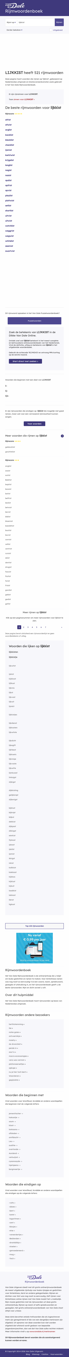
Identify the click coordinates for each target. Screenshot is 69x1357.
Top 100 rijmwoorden (34, 926)
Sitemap (35, 1354)
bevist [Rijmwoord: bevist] (8, 512)
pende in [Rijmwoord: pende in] (13, 1048)
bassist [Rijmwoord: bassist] (8, 489)
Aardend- (13, 1153)
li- (6, 386)
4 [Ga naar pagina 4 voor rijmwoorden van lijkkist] (32, 627)
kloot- (11, 1125)
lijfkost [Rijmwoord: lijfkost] (12, 683)
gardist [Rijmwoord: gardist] (8, 590)
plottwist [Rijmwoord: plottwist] (9, 200)
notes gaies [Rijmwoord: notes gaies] (14, 1032)
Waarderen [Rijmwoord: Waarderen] (14, 1076)
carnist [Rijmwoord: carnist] (8, 539)
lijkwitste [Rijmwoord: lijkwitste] (13, 732)
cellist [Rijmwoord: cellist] (7, 544)
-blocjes (12, 1226)
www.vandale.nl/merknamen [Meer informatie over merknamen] (42, 1331)
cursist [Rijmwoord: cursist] (8, 553)
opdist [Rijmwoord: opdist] (8, 180)
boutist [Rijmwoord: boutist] (8, 530)
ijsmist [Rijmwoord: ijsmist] (8, 150)
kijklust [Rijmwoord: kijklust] (12, 881)
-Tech (11, 1258)
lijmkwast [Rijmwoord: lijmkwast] (13, 773)
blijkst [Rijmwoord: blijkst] (11, 817)
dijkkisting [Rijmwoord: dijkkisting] (13, 790)
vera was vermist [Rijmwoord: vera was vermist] (16, 1060)
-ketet (11, 1214)
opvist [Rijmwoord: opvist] (8, 190)
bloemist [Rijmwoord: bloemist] (9, 521)
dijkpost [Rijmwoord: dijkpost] (12, 826)
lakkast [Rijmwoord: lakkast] (12, 895)
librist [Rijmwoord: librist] (11, 900)
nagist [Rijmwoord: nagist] (8, 170)
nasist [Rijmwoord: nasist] (8, 175)
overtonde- (14, 1149)
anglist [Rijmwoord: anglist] (8, 466)
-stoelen (12, 1246)
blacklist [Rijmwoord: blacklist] (9, 140)
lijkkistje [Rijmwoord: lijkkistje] (13, 657)
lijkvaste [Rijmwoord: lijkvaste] (12, 763)
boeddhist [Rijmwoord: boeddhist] (9, 526)
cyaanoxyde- (15, 1161)
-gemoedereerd (16, 1250)
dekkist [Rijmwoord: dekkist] (12, 821)
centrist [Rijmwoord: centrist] (8, 549)
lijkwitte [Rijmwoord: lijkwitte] (12, 768)
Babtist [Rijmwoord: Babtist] (8, 480)
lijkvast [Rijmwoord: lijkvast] (12, 697)
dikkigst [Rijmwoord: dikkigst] (12, 831)
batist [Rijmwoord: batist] (7, 493)
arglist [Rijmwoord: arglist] (8, 129)
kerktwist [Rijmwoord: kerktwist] (10, 155)
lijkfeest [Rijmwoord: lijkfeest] (12, 750)
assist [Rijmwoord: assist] (7, 471)
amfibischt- (14, 1137)
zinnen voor (23, 99)
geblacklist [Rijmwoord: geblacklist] (10, 447)
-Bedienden (14, 1238)
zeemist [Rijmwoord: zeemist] (9, 246)
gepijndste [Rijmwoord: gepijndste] (13, 1080)
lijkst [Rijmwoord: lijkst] (11, 692)
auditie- (12, 1145)
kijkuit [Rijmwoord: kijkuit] (11, 886)
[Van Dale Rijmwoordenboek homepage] (16, 6)
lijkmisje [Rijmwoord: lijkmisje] (12, 759)
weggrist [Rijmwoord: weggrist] (9, 230)
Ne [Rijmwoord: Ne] (10, 1028)
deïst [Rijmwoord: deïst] (7, 558)
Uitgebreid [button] (58, 30)
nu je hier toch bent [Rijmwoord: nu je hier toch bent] (17, 1072)
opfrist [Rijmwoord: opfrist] (8, 185)
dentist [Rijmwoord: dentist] (8, 562)
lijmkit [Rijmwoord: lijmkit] (11, 706)
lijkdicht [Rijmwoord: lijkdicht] (12, 740)
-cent (11, 1222)
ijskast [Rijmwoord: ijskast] (12, 845)
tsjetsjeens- (14, 1165)
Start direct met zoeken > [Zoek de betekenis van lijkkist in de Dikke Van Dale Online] (25, 361)
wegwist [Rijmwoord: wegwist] (9, 236)
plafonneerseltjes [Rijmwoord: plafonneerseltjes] (16, 1064)
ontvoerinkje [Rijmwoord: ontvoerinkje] (14, 1036)
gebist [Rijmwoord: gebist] (8, 594)
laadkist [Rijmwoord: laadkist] (12, 890)
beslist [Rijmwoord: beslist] (8, 503)
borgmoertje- (15, 1169)
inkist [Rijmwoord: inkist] (11, 863)
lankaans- (13, 1129)
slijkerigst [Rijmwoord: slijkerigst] (13, 799)
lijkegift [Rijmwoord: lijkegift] (12, 745)
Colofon (44, 1354)
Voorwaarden (56, 1354)
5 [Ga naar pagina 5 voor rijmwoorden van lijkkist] (36, 627)
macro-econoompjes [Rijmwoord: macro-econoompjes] (18, 1056)
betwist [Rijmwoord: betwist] (8, 507)
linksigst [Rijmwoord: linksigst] (12, 777)
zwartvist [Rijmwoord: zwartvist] (10, 251)
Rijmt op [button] (10, 22)
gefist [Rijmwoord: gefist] (7, 604)
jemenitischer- (15, 1113)
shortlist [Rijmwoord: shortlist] (9, 210)
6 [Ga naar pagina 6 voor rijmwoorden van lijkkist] (41, 627)
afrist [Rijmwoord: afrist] (8, 119)
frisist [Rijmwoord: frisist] (7, 585)
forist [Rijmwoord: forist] (7, 581)
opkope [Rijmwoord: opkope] (12, 1068)
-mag (11, 1254)
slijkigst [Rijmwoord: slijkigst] (12, 782)
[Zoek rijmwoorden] (30, 22)
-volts (11, 1203)
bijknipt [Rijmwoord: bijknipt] (12, 812)
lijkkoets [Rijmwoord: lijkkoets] (12, 754)
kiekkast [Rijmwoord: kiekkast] (13, 872)
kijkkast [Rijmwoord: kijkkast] (12, 679)
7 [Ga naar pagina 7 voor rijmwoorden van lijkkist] (45, 627)
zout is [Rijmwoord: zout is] (11, 1052)
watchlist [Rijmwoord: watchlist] (9, 225)
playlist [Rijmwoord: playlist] (9, 195)
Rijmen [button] (59, 22)
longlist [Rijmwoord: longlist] (8, 165)
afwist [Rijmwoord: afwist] (8, 124)
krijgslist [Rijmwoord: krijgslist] (9, 160)
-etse (11, 1230)
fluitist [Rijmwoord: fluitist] (8, 576)
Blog (28, 1354)
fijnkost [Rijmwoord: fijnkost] (12, 840)
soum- (11, 1121)
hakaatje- (13, 1117)
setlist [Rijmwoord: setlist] (8, 205)
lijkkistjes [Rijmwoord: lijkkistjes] (13, 714)
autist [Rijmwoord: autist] (7, 475)
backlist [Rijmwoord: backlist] (9, 135)
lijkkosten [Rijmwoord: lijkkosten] (13, 727)
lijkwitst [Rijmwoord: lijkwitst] (12, 666)
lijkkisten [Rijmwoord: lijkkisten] (13, 652)
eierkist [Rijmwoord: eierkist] (12, 835)
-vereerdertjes (15, 1234)
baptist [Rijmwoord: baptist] (8, 484)
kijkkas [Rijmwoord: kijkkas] (12, 877)
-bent (11, 1211)
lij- (6, 391)
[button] (62, 435)
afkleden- (13, 1133)
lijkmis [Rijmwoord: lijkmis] (11, 688)
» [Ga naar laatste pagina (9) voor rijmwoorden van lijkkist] (61, 627)
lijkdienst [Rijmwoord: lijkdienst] (13, 723)
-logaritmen (14, 1219)
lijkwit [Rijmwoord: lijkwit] (11, 701)
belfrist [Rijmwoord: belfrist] (8, 498)
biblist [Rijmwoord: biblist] (7, 516)
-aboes (12, 1207)
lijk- (7, 396)
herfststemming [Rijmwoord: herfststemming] (16, 1024)
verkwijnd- (13, 1157)
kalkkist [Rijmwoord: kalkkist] (12, 867)
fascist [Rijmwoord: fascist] (8, 572)
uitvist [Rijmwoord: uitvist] (8, 215)
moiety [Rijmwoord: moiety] (12, 1040)
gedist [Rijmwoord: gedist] (8, 599)
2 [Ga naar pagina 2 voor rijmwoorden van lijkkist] (23, 627)
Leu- (11, 1141)
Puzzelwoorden (34, 321)
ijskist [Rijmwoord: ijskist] (11, 674)
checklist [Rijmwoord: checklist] (9, 145)
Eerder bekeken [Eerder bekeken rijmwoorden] (14, 30)
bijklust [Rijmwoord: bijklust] (12, 808)
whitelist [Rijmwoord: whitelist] (9, 241)
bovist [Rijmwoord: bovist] (8, 535)
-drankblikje (14, 1242)
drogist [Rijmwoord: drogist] (8, 567)
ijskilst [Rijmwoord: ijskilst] (11, 849)
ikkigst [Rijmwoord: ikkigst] (12, 858)
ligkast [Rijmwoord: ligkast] (12, 904)
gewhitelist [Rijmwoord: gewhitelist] (10, 452)
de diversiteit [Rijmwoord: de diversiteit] (15, 1044)
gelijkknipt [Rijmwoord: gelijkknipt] (13, 795)
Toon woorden (34, 424)
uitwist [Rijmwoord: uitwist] (8, 220)
